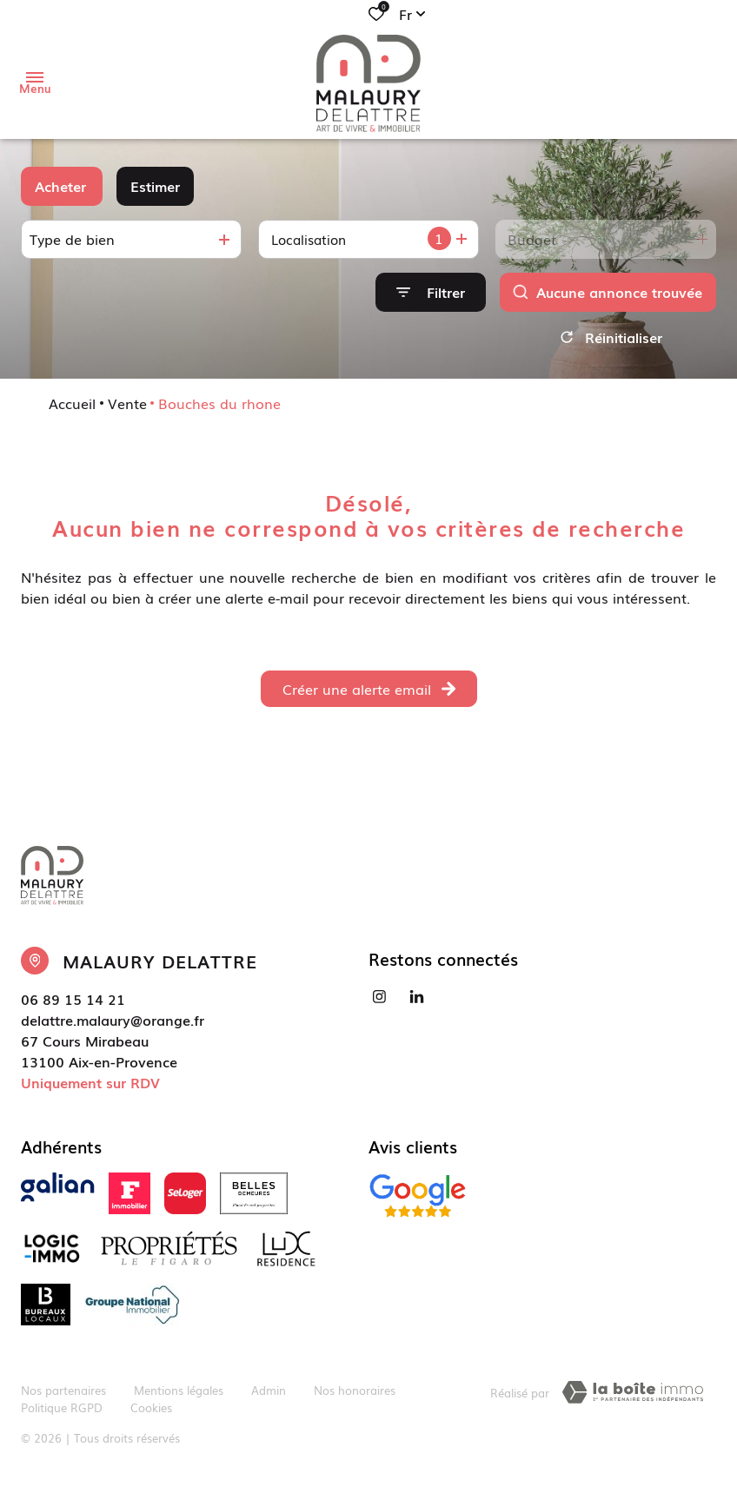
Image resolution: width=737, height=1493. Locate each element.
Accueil (72, 409)
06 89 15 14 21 (73, 1004)
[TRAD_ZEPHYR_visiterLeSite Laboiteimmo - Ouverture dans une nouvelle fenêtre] (632, 1398)
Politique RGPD (62, 1412)
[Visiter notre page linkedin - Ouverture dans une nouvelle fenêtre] (416, 1002)
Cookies (151, 1412)
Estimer (155, 185)
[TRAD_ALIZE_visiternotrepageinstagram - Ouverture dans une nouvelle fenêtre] (379, 1002)
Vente (127, 409)
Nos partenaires (63, 1395)
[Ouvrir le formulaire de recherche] (430, 292)
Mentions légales (178, 1395)
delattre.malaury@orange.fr (112, 1025)
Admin (268, 1395)
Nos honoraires (354, 1395)
